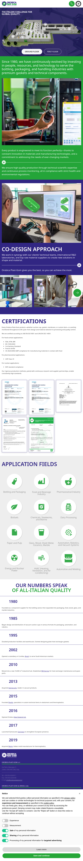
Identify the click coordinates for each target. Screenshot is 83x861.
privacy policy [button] (69, 798)
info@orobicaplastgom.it (14, 780)
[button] (77, 293)
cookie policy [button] (49, 803)
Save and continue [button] (41, 856)
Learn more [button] (41, 849)
